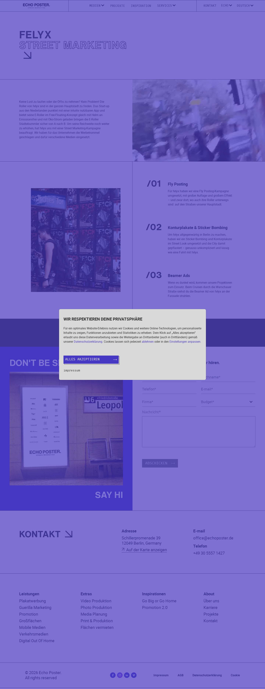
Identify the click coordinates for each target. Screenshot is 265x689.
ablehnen (148, 342)
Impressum (71, 370)
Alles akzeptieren (91, 359)
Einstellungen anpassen (184, 342)
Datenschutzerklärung (88, 342)
